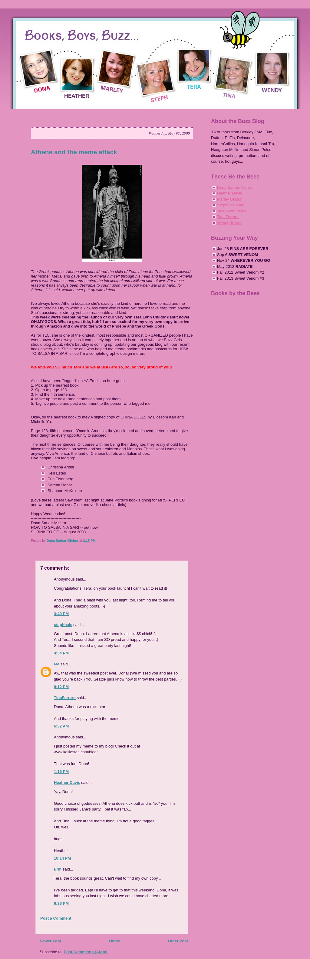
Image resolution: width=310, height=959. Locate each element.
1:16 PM (61, 771)
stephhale (63, 624)
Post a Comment (55, 918)
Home (114, 941)
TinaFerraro (65, 697)
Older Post (178, 941)
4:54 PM (61, 653)
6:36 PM (61, 903)
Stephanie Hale (230, 205)
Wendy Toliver (229, 223)
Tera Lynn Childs (231, 211)
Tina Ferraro (228, 217)
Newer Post (50, 941)
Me (56, 664)
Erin (57, 869)
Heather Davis (67, 782)
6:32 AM (61, 726)
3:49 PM (61, 613)
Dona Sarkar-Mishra (234, 187)
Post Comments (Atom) (85, 952)
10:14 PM (62, 858)
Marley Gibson (229, 199)
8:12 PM (61, 686)
